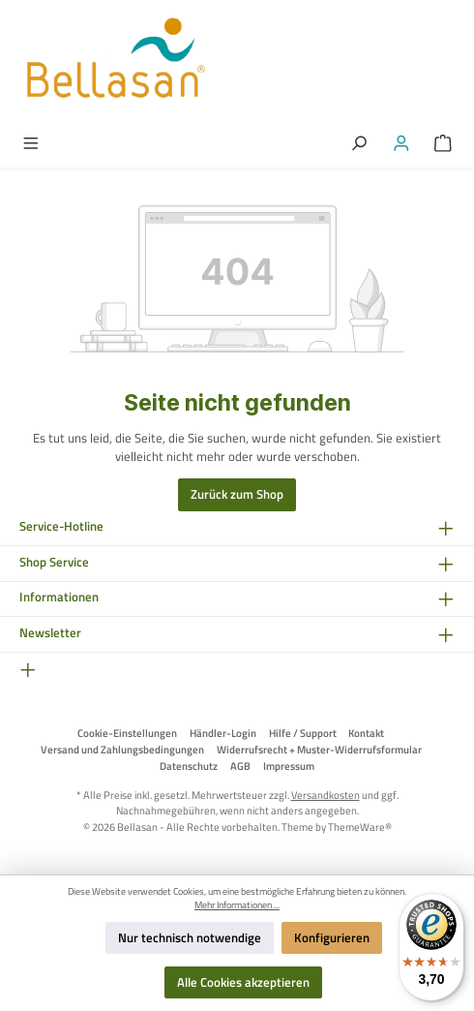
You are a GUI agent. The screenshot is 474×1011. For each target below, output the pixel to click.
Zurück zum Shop (237, 494)
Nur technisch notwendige (189, 937)
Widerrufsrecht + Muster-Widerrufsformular (319, 749)
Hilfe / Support (303, 733)
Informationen (59, 597)
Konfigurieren (332, 937)
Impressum (288, 766)
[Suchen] (359, 142)
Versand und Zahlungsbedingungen (122, 749)
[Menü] (31, 142)
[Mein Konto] (401, 142)
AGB (240, 766)
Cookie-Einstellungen (127, 733)
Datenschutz (189, 766)
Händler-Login (223, 733)
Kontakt (366, 733)
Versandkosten (325, 794)
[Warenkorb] (443, 142)
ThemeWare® (360, 826)
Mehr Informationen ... (237, 905)
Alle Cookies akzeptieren (243, 982)
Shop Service (54, 562)
